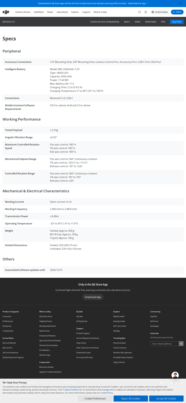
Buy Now (176, 21)
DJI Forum (154, 321)
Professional (8, 321)
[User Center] (146, 12)
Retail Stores (44, 331)
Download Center (83, 352)
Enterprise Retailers (47, 335)
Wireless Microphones (122, 352)
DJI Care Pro (7, 347)
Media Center (119, 316)
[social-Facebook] (162, 383)
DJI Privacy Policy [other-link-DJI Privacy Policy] (9, 391)
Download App (93, 297)
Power (50, 12)
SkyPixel (153, 316)
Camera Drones (22, 12)
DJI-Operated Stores (47, 326)
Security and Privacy (84, 357)
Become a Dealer (46, 367)
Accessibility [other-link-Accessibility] (74, 391)
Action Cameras (120, 347)
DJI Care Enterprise (10, 352)
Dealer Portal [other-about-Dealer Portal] (56, 382)
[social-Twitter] (166, 383)
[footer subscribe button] (181, 343)
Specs (127, 21)
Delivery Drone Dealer (48, 345)
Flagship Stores (45, 321)
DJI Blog (116, 331)
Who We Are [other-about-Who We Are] (19, 382)
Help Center (81, 343)
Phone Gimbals (119, 343)
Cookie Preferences (130, 391)
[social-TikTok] (176, 383)
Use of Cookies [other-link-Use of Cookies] (25, 391)
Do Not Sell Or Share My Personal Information (100, 391)
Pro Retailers (44, 350)
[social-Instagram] (181, 383)
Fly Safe (79, 316)
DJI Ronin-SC (9, 21)
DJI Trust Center (119, 326)
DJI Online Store (45, 316)
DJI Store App (44, 355)
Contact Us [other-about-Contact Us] (32, 382)
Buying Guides (119, 321)
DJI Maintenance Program (13, 357)
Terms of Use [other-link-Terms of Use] (39, 391)
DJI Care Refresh (9, 343)
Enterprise (7, 326)
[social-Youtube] (171, 383)
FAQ (163, 21)
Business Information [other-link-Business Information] (57, 391)
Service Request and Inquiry (87, 338)
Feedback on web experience (50, 396)
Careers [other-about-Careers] (43, 382)
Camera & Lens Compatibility (104, 21)
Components (8, 331)
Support (86, 12)
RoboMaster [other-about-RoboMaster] (70, 382)
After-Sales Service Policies (87, 347)
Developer (154, 326)
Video (137, 21)
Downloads (150, 21)
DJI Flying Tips (81, 321)
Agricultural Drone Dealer (50, 340)
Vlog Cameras (119, 362)
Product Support (83, 333)
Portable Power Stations (123, 357)
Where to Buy (100, 12)
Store (178, 11)
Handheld (39, 12)
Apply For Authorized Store (50, 372)
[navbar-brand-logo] (10, 12)
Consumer (7, 316)
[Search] (140, 12)
